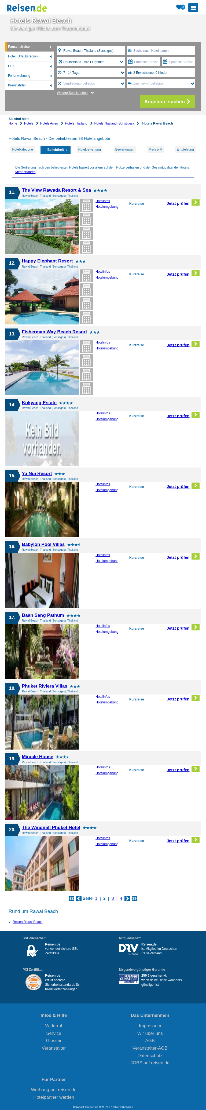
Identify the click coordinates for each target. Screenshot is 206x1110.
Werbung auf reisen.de (53, 1089)
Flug (11, 66)
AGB (150, 1040)
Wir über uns (150, 1033)
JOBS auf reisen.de (150, 1062)
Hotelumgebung (107, 207)
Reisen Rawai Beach (27, 922)
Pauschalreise (19, 47)
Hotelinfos (102, 201)
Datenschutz (150, 1055)
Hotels (28, 123)
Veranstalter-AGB (150, 1048)
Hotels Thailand (76, 123)
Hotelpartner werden (53, 1097)
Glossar (53, 1040)
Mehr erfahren (25, 172)
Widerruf (53, 1025)
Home (13, 123)
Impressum (150, 1025)
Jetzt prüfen (183, 202)
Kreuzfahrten (17, 85)
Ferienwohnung (19, 76)
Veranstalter (54, 1048)
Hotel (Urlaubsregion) (23, 56)
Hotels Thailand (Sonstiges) (114, 123)
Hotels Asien (49, 123)
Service (53, 1033)
